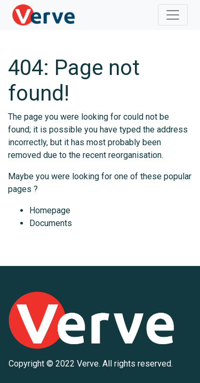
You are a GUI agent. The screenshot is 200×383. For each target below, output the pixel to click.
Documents (50, 223)
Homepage (49, 210)
